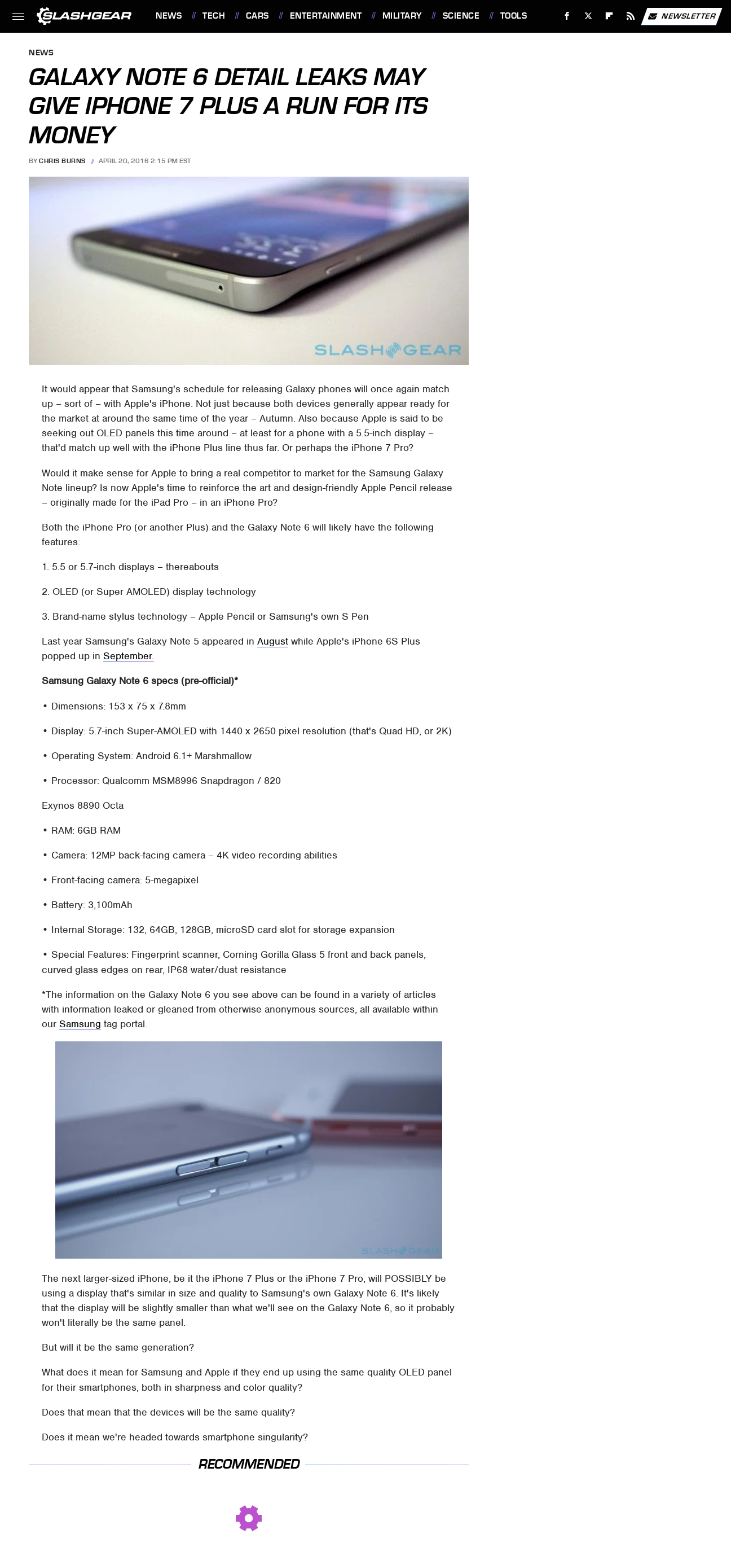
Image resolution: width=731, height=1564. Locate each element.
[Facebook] (567, 16)
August (272, 641)
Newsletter (681, 16)
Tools (513, 16)
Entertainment (326, 16)
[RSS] (631, 16)
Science (461, 16)
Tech (213, 16)
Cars (257, 16)
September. (128, 656)
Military (402, 16)
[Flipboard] (609, 16)
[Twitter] (588, 16)
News (169, 16)
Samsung (80, 1024)
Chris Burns (62, 161)
